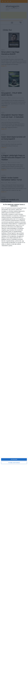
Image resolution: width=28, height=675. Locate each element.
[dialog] (14, 439)
